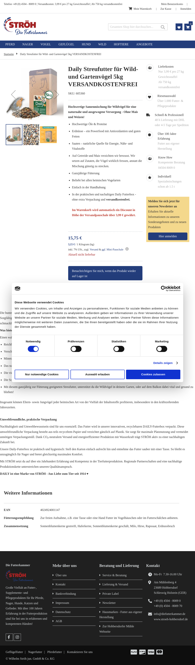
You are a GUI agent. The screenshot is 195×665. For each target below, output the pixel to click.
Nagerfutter (35, 652)
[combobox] (138, 26)
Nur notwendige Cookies (42, 374)
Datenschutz (63, 612)
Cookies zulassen (153, 374)
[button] (13, 94)
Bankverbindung (66, 593)
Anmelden (185, 8)
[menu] (97, 44)
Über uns (61, 575)
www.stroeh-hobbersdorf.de (171, 619)
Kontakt (61, 584)
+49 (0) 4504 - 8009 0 (167, 600)
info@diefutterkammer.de (169, 613)
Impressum (62, 602)
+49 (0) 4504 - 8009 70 (168, 605)
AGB (59, 621)
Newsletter (109, 602)
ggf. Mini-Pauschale (112, 249)
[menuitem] (10, 44)
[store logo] (41, 26)
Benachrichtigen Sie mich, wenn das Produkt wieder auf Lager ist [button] (104, 273)
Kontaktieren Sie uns (80, 652)
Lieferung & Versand (115, 584)
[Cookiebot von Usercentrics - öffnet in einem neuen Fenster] (163, 288)
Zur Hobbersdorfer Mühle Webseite (116, 629)
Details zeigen (163, 362)
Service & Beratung (114, 575)
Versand (94, 249)
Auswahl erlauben (97, 374)
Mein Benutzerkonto (172, 4)
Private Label (110, 593)
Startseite (9, 54)
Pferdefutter (54, 652)
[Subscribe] (167, 236)
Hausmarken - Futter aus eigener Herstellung (120, 614)
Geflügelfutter (14, 652)
